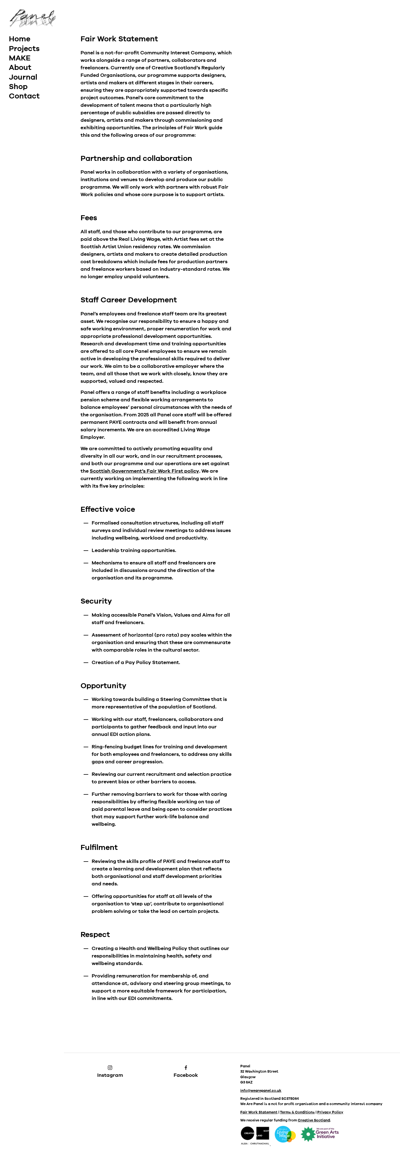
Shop (18, 86)
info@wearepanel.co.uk (260, 1090)
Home (19, 39)
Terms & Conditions (297, 1112)
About (20, 67)
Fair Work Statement (259, 1112)
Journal (23, 77)
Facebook (186, 1071)
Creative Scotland (314, 1120)
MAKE (20, 58)
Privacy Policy (330, 1112)
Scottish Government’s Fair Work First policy (144, 471)
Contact (24, 96)
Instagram (110, 1071)
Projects (24, 48)
